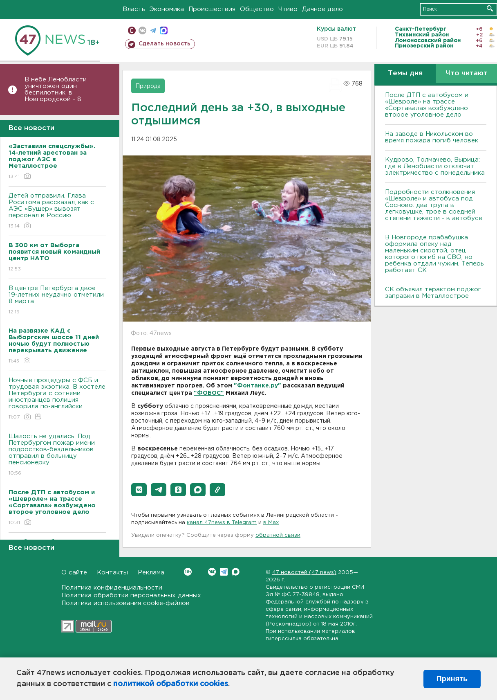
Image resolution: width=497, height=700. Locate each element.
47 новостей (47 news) (304, 572)
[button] (139, 489)
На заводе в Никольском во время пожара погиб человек (431, 137)
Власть (134, 9)
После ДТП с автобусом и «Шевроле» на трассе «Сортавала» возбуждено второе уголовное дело (426, 104)
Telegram (224, 572)
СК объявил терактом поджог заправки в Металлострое (433, 293)
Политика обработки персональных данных (131, 595)
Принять (452, 679)
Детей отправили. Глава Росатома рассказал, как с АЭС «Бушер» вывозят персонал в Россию (57, 211)
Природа (148, 86)
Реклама (151, 572)
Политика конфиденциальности (111, 587)
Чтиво (288, 9)
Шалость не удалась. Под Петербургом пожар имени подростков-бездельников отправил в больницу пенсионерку (57, 455)
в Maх (271, 522)
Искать (490, 8)
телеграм (153, 30)
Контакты (112, 572)
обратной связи (277, 535)
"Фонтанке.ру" (257, 385)
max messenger (164, 30)
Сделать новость (164, 43)
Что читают (467, 73)
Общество (257, 9)
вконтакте (142, 30)
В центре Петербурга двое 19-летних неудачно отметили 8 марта (57, 300)
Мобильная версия (132, 30)
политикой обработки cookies (170, 684)
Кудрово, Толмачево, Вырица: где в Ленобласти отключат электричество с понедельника (435, 166)
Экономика (167, 9)
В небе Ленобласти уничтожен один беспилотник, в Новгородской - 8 (56, 89)
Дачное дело (322, 9)
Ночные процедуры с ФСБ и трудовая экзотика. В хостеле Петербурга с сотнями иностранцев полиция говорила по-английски (57, 399)
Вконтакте (188, 572)
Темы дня (405, 73)
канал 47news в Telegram (222, 522)
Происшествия (211, 9)
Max (236, 572)
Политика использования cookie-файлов (125, 603)
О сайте (74, 572)
